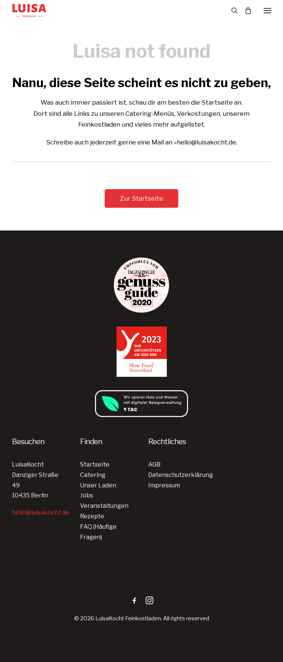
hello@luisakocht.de (40, 512)
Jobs (86, 495)
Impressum (164, 485)
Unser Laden (98, 485)
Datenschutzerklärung (180, 474)
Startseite (94, 464)
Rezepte (92, 516)
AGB (154, 464)
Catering (92, 474)
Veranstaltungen (104, 505)
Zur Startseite (141, 198)
